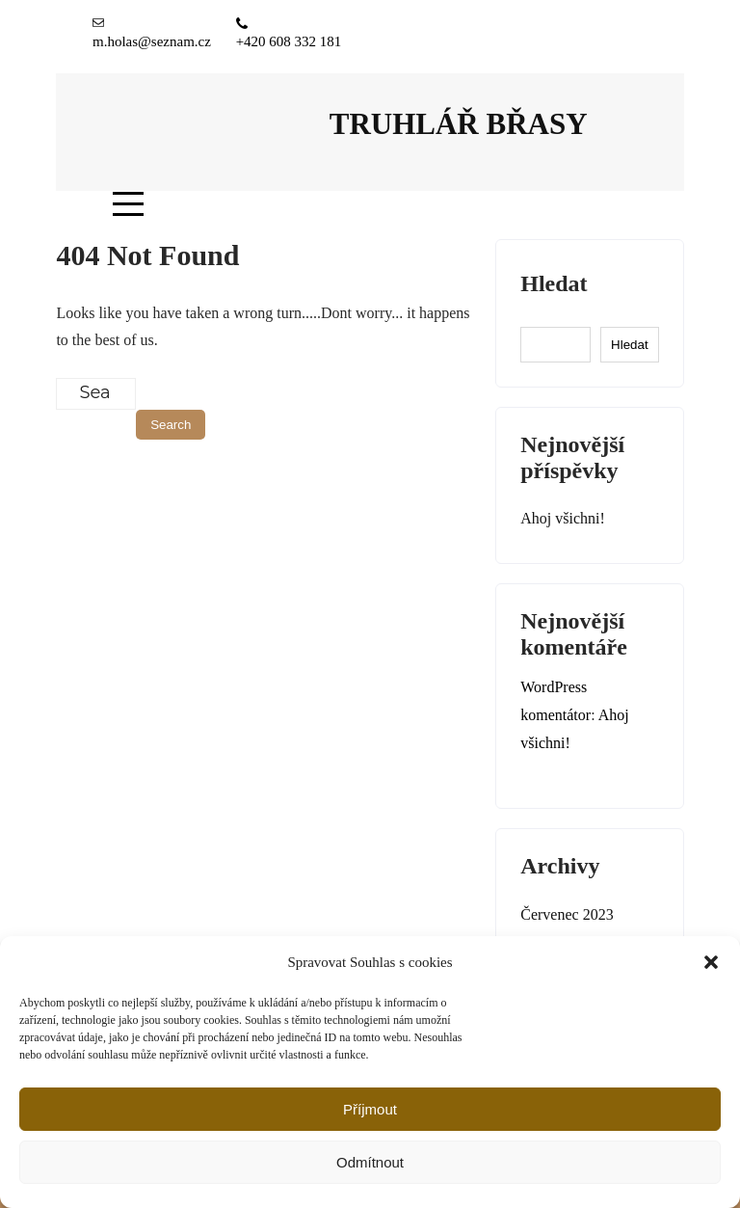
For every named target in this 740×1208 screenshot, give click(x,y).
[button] (711, 962)
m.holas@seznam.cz (151, 41)
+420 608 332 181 (289, 41)
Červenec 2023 (566, 914)
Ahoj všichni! (562, 518)
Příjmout (370, 1109)
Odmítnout (370, 1162)
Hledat (553, 283)
